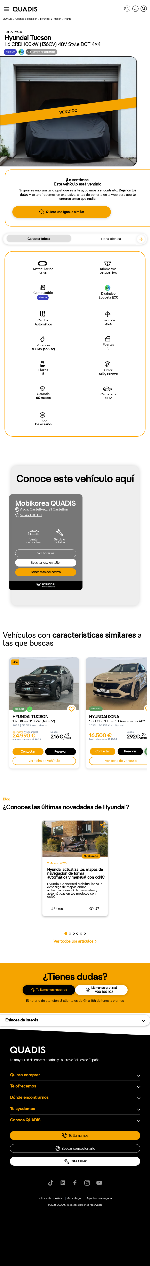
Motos (72, 174)
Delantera (15, 468)
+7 (44, 397)
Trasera (35, 468)
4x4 (52, 468)
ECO (18, 433)
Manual (14, 379)
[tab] (52, 175)
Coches (51, 174)
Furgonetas (95, 174)
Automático (35, 379)
